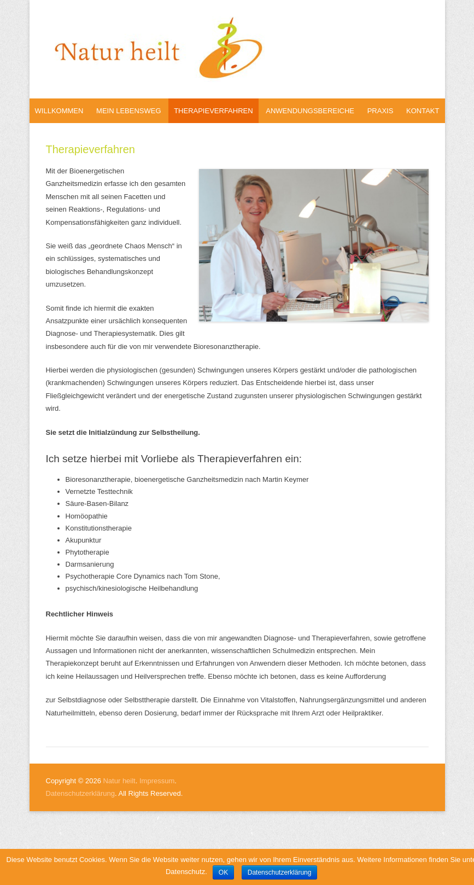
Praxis (380, 111)
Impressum (156, 781)
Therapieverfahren (213, 111)
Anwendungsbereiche (310, 111)
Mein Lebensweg (128, 111)
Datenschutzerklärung (80, 793)
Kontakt (422, 111)
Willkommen (59, 111)
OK (223, 872)
